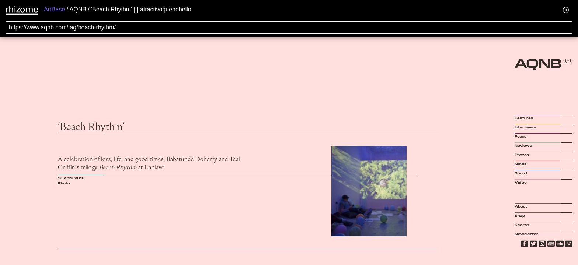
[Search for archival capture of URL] (289, 27)
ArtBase (54, 9)
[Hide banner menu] (566, 9)
